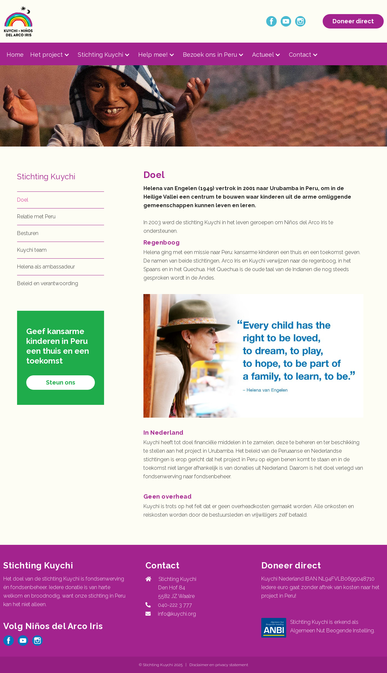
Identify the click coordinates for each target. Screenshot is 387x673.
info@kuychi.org (177, 614)
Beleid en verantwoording (47, 283)
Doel (22, 200)
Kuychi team (32, 250)
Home (15, 54)
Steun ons (60, 382)
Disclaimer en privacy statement (218, 665)
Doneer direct (353, 21)
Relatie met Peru (36, 216)
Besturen (27, 233)
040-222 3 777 (173, 605)
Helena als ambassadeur (46, 267)
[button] (54, 55)
